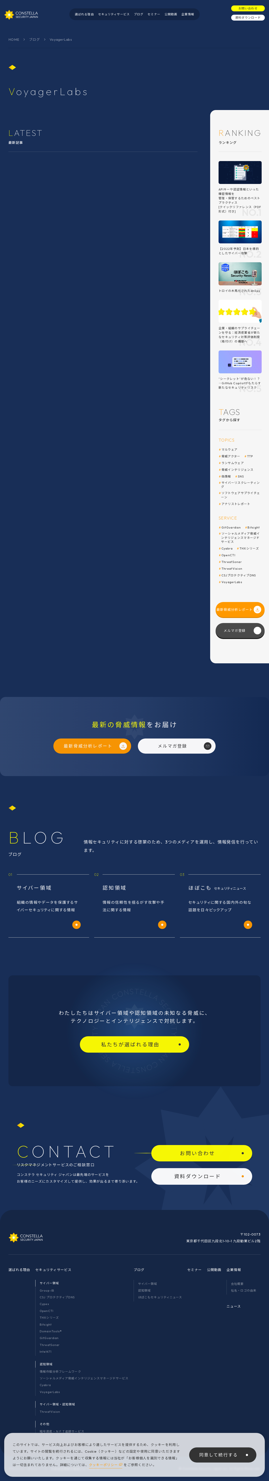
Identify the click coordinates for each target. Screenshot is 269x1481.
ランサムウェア (233, 463)
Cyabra (227, 548)
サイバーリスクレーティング (240, 485)
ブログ (34, 39)
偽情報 (226, 476)
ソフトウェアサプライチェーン (240, 495)
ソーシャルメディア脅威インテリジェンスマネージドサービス (240, 538)
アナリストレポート (236, 504)
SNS (241, 476)
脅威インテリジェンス (238, 470)
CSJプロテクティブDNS (239, 575)
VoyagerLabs (232, 582)
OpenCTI (228, 555)
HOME (13, 39)
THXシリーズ (249, 548)
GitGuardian (231, 527)
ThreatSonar (232, 562)
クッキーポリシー (103, 1465)
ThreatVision (232, 569)
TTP (250, 456)
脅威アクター (231, 456)
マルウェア (229, 449)
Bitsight (254, 527)
